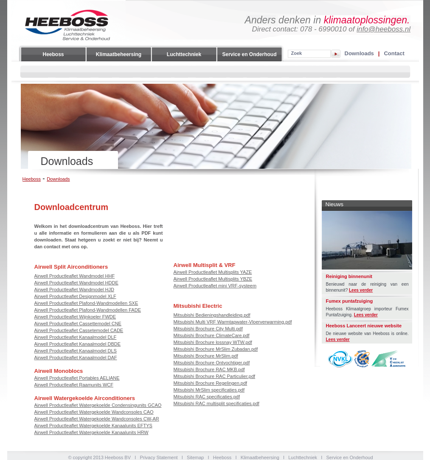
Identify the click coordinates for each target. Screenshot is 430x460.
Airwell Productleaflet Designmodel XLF (75, 296)
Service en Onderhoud (249, 54)
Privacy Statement (158, 457)
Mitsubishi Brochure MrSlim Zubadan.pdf (216, 349)
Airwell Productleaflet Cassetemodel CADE (79, 330)
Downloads (359, 53)
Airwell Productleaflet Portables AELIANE (77, 377)
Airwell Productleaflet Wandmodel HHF (74, 275)
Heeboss (53, 54)
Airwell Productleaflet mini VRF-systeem (215, 285)
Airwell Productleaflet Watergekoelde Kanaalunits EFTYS (93, 425)
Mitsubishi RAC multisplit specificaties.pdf (216, 403)
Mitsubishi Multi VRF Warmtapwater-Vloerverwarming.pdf (233, 321)
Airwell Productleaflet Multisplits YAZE (213, 272)
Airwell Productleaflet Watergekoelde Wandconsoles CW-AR (96, 418)
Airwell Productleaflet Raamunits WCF (73, 384)
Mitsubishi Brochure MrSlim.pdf (206, 355)
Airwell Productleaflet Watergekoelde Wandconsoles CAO (94, 412)
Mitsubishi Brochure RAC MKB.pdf (209, 369)
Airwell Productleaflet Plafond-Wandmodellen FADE (87, 309)
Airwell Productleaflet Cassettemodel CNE (77, 323)
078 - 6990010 (323, 29)
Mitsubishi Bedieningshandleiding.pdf (212, 315)
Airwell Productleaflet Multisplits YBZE (213, 278)
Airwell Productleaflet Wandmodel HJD (74, 289)
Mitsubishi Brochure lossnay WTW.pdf (213, 342)
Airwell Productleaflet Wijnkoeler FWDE (75, 316)
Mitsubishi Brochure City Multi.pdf (208, 328)
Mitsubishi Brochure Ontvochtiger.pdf (212, 362)
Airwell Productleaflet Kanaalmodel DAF (75, 357)
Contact (394, 53)
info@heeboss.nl (383, 29)
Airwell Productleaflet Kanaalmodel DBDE (77, 343)
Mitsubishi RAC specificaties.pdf (207, 396)
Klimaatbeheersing (118, 54)
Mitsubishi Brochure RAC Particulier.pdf (215, 376)
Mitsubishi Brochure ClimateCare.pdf (212, 335)
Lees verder (361, 290)
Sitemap (195, 457)
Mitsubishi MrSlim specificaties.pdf (209, 389)
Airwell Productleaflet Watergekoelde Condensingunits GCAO (98, 405)
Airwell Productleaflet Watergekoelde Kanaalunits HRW (91, 432)
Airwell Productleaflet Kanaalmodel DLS (75, 350)
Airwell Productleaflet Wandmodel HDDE (76, 282)
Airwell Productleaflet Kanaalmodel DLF (75, 337)
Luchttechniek (184, 54)
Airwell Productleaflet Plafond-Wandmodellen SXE (86, 303)
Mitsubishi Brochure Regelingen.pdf (210, 383)
